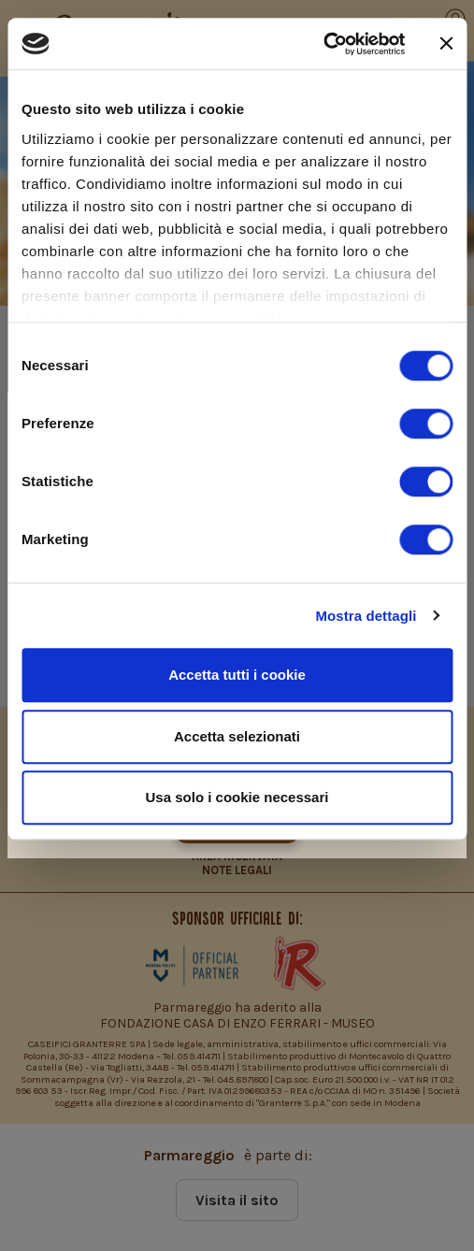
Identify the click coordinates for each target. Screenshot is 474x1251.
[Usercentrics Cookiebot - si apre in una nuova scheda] (323, 44)
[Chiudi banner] (445, 43)
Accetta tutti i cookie (237, 675)
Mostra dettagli (365, 616)
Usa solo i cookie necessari (237, 797)
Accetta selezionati (237, 736)
